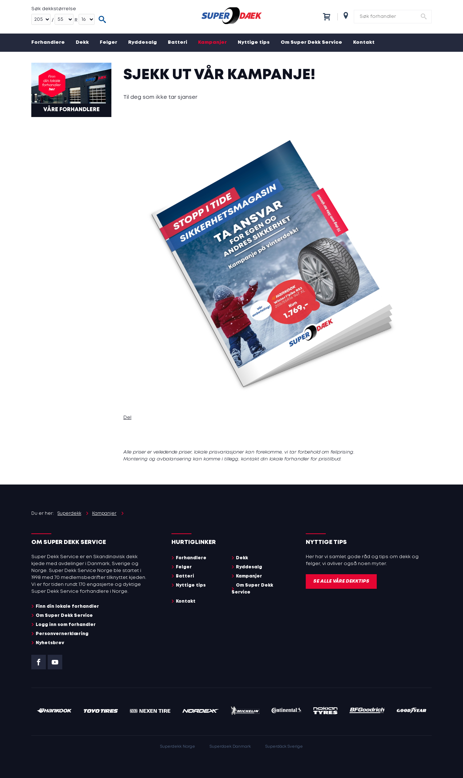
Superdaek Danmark (230, 746)
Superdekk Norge (177, 746)
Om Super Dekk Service (311, 42)
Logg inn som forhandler (66, 625)
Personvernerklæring (62, 634)
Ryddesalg (142, 42)
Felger (108, 42)
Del (127, 418)
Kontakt (364, 42)
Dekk (82, 42)
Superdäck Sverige (284, 746)
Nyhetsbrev (50, 643)
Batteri (177, 42)
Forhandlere (48, 42)
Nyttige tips (254, 42)
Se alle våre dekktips (341, 581)
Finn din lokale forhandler (67, 606)
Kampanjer (212, 42)
